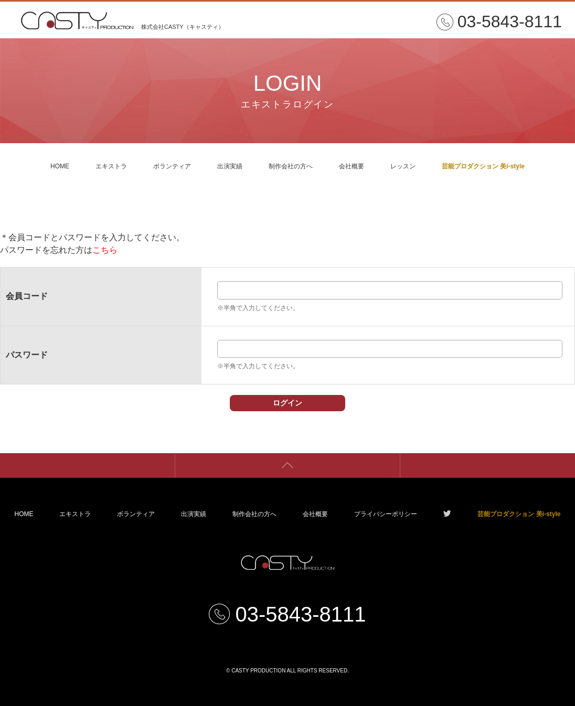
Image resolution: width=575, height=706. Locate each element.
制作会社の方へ (291, 166)
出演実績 (229, 166)
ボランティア (172, 166)
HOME (59, 166)
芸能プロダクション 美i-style (483, 166)
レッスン (403, 166)
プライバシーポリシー (385, 514)
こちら (105, 249)
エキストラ (111, 166)
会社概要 (351, 166)
